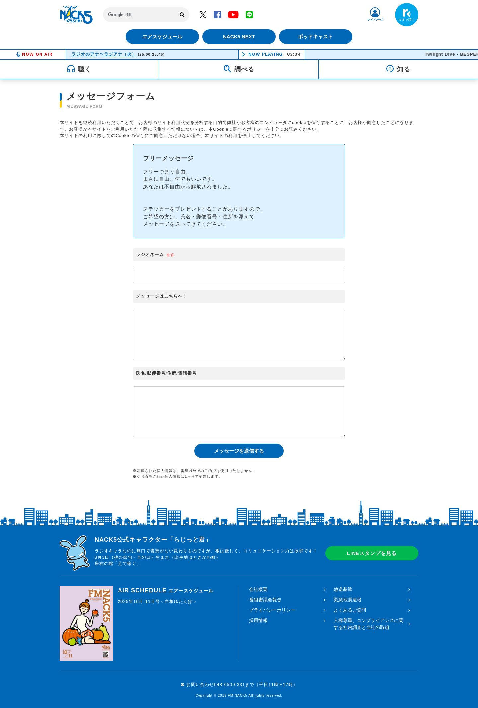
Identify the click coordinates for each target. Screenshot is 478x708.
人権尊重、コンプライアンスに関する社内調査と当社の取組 (368, 624)
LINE (249, 14)
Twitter (203, 14)
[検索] (139, 14)
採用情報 (258, 620)
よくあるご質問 (350, 610)
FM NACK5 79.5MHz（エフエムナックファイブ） (76, 14)
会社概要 (258, 589)
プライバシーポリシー (272, 610)
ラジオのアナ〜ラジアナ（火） (103, 54)
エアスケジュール (161, 36)
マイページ (375, 20)
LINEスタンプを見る (372, 553)
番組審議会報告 (265, 599)
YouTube (233, 14)
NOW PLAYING (265, 54)
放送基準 (343, 589)
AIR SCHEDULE (165, 590)
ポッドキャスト (317, 36)
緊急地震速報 (347, 599)
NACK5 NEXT (239, 36)
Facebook (217, 14)
